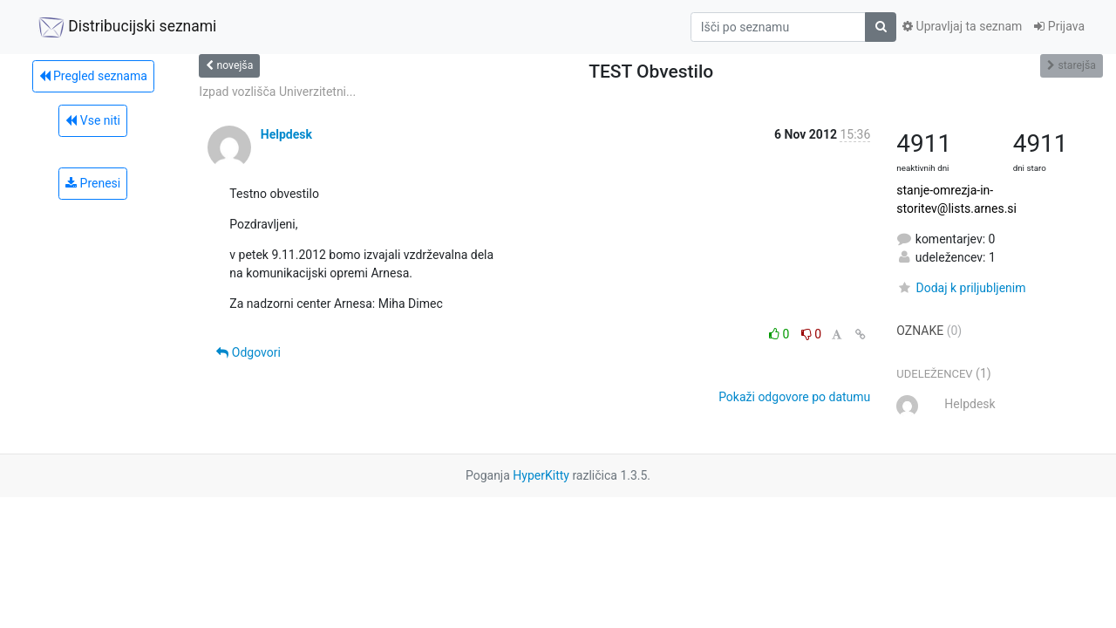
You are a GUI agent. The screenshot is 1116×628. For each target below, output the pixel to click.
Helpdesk (286, 134)
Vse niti (92, 120)
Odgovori (248, 352)
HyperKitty (541, 475)
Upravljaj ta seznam (962, 26)
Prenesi (92, 183)
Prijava (1059, 26)
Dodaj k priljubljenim (960, 288)
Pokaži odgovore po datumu (794, 397)
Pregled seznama (93, 76)
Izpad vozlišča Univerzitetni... (277, 92)
